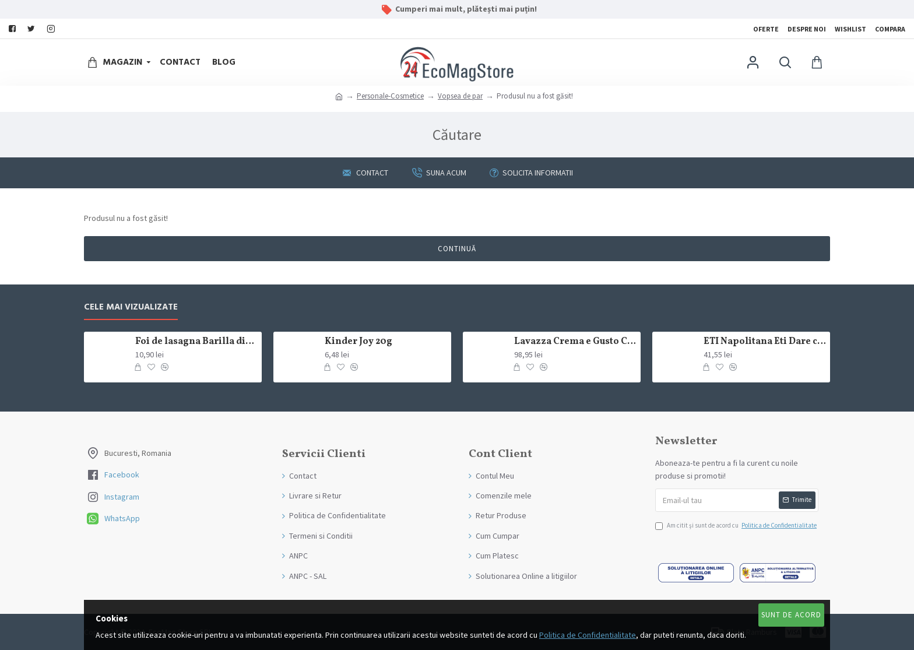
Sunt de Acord (791, 615)
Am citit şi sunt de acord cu (736, 526)
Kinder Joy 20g (358, 342)
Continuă (457, 249)
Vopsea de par (460, 96)
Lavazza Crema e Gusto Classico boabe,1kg (575, 342)
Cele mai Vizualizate (131, 307)
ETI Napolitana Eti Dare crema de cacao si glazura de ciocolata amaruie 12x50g (765, 342)
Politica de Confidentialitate (587, 635)
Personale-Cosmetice (390, 96)
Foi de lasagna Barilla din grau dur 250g (196, 342)
